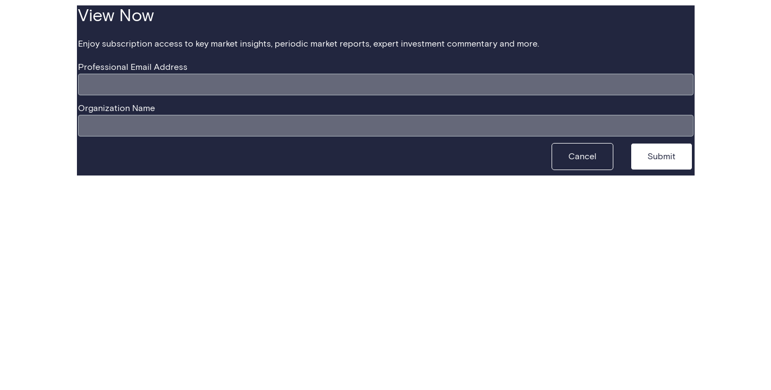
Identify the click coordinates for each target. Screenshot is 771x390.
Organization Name (116, 108)
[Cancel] (582, 156)
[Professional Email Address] (386, 84)
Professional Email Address (132, 67)
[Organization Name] (386, 125)
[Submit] (661, 156)
